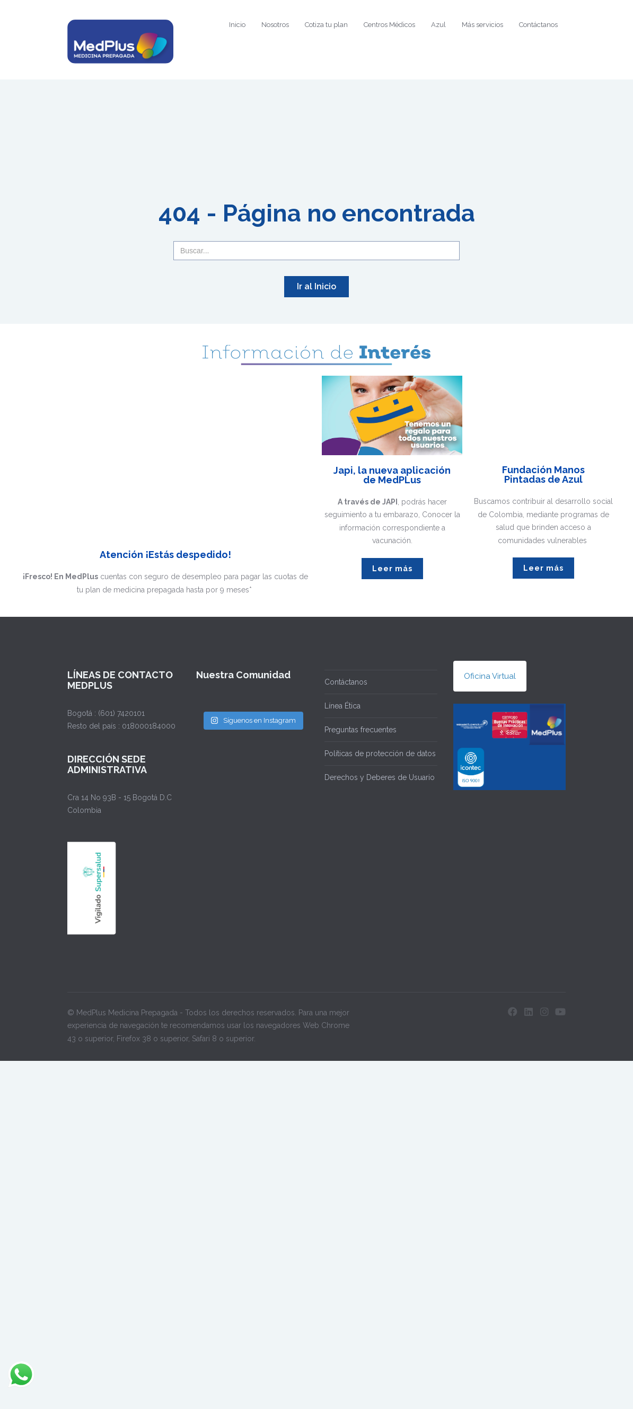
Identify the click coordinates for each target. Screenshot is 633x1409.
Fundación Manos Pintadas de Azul (543, 474)
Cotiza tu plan (326, 25)
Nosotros (275, 25)
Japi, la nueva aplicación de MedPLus (392, 475)
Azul (438, 25)
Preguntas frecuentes (360, 729)
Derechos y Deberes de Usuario (379, 777)
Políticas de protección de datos (380, 753)
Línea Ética (342, 706)
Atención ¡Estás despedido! (165, 554)
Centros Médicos (389, 25)
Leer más (392, 568)
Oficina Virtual (490, 676)
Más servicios (482, 25)
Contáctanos (538, 25)
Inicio (237, 25)
